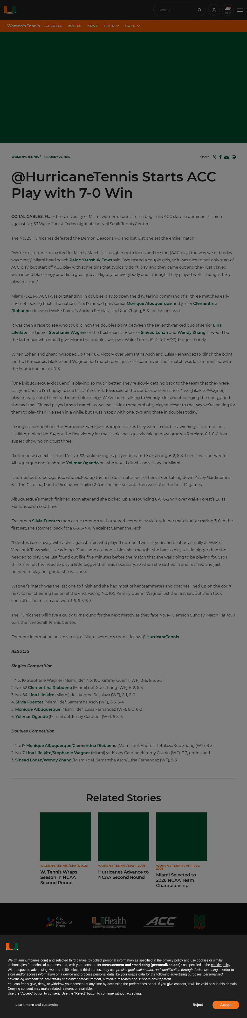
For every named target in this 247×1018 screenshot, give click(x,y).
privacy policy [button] (173, 960)
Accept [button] (226, 1005)
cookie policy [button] (220, 965)
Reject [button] (198, 1005)
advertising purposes (186, 974)
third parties (92, 970)
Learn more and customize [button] (36, 1005)
